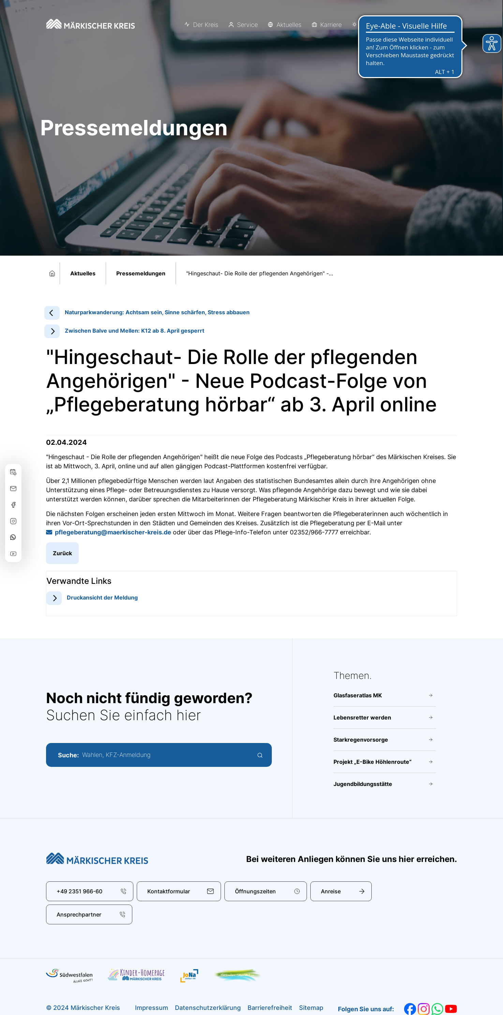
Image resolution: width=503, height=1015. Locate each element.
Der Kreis (205, 24)
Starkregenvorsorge (361, 739)
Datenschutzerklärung (208, 1007)
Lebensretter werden (362, 717)
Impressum (151, 1007)
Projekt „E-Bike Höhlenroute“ (373, 761)
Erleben (371, 24)
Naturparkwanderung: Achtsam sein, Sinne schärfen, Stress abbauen (157, 312)
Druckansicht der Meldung (102, 597)
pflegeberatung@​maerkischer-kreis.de (113, 532)
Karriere (331, 24)
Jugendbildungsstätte (363, 784)
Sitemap (311, 1007)
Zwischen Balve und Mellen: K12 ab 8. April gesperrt (134, 330)
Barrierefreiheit (270, 1007)
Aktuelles (289, 24)
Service (247, 24)
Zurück (62, 553)
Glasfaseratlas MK (358, 695)
